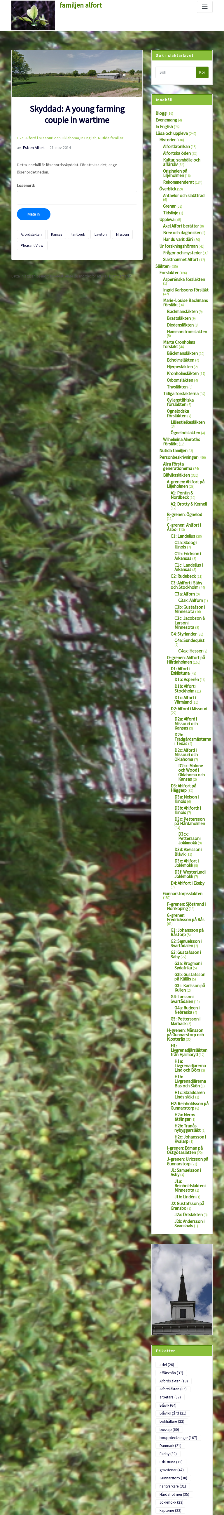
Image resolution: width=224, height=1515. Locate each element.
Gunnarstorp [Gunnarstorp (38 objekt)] (171, 1246)
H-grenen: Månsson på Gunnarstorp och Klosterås (184, 870)
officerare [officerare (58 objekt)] (168, 1337)
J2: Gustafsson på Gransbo (184, 1013)
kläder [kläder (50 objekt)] (194, 1274)
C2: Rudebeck (181, 499)
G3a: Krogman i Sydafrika (186, 809)
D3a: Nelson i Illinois (190, 677)
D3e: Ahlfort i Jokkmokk (184, 728)
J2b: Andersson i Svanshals (187, 1029)
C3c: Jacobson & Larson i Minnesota (189, 539)
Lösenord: (77, 182)
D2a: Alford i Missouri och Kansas (190, 622)
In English (79, 137)
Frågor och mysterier (179, 234)
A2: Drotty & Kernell (186, 442)
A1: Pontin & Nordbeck (188, 432)
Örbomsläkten (178, 339)
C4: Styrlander (181, 551)
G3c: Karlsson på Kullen (187, 828)
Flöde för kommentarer (29, 1491)
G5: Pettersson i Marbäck (183, 858)
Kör (202, 72)
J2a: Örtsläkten (186, 1020)
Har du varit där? (176, 223)
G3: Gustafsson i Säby (187, 797)
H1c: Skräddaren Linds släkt (187, 918)
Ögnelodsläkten (183, 378)
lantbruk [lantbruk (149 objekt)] (169, 1288)
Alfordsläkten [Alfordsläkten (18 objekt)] (171, 1176)
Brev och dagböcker (179, 216)
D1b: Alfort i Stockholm (183, 596)
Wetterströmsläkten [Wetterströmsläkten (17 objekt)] (176, 1407)
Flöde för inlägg (23, 1480)
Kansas (52, 223)
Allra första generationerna (184, 407)
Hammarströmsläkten (184, 298)
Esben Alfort (28, 145)
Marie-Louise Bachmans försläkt (181, 273)
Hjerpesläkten (177, 326)
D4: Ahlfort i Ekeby (185, 746)
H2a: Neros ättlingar (190, 936)
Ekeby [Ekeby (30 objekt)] (193, 1225)
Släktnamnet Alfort (177, 241)
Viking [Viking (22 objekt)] (196, 1393)
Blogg (160, 112)
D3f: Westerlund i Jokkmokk (187, 738)
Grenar (168, 192)
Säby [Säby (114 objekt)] (196, 1365)
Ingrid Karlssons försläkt (181, 265)
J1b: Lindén (183, 1005)
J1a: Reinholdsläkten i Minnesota (190, 997)
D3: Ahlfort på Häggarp (188, 667)
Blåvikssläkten (174, 416)
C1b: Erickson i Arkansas (185, 482)
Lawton (91, 223)
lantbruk (71, 223)
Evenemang (164, 118)
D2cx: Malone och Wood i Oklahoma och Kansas (192, 657)
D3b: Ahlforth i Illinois (191, 686)
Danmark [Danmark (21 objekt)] (168, 1225)
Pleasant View (29, 232)
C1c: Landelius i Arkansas (186, 491)
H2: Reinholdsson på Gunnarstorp (187, 928)
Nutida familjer (99, 137)
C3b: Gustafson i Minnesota (187, 529)
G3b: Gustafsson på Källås (189, 819)
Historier (165, 136)
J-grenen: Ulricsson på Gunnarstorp (184, 977)
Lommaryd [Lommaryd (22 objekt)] (170, 1309)
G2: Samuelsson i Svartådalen (184, 789)
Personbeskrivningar (175, 401)
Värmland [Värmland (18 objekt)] (169, 1400)
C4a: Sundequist (187, 557)
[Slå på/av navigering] (205, 7)
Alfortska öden (174, 148)
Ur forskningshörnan (175, 229)
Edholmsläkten (178, 320)
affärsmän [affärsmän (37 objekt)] (190, 1169)
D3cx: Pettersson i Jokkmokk (192, 708)
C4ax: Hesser (188, 562)
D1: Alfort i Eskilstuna (187, 579)
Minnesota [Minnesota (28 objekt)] (169, 1323)
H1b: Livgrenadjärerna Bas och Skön (190, 907)
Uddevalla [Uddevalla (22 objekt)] (169, 1386)
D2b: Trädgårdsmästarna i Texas (190, 634)
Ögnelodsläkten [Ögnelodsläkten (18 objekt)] (173, 1414)
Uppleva (165, 204)
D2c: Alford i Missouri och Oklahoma (43, 137)
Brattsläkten (176, 286)
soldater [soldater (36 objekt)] (168, 1358)
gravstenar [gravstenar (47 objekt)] (169, 1239)
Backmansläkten (180, 280)
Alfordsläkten (29, 223)
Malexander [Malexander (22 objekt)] (170, 1316)
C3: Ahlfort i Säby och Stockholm (187, 508)
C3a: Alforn (183, 515)
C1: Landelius (181, 464)
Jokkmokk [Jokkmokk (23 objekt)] (169, 1267)
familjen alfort (77, 4)
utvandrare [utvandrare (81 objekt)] (170, 1393)
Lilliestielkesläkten (184, 373)
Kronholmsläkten (180, 333)
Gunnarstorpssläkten (179, 751)
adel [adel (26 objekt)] (165, 1169)
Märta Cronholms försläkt (183, 305)
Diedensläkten (178, 293)
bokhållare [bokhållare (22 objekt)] (170, 1204)
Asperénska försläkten (180, 258)
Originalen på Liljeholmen (183, 164)
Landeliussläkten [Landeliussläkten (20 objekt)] (174, 1281)
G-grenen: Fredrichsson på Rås (187, 770)
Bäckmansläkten (180, 314)
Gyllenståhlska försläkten (186, 357)
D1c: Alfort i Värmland (191, 604)
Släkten (161, 246)
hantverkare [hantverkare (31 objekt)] (170, 1253)
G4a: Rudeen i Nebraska (185, 848)
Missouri (110, 223)
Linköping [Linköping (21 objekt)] (169, 1302)
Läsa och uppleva (169, 131)
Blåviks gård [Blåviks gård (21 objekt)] (170, 1197)
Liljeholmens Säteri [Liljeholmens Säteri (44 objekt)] (175, 1295)
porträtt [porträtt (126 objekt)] (168, 1344)
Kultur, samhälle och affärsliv (179, 156)
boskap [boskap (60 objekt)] (167, 1211)
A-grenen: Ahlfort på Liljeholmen (182, 424)
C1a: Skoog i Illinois (189, 470)
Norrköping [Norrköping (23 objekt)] (170, 1330)
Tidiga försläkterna (177, 351)
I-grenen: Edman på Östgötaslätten (182, 968)
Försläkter (167, 253)
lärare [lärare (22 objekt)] (196, 1309)
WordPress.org (22, 1502)
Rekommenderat (176, 174)
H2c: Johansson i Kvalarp (187, 958)
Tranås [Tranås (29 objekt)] (190, 1379)
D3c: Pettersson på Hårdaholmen (189, 698)
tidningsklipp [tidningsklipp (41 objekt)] (171, 1372)
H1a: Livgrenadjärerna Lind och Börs (191, 893)
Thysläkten (175, 345)
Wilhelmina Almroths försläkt (185, 385)
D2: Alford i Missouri (186, 614)
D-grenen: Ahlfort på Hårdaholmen (182, 571)
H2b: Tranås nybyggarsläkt (185, 948)
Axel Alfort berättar (177, 210)
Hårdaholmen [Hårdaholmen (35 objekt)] (171, 1260)
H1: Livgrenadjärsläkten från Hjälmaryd (189, 881)
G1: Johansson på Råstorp (185, 779)
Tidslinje (169, 198)
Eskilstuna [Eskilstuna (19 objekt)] (169, 1232)
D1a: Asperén (184, 588)
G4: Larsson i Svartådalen (180, 838)
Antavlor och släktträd (180, 186)
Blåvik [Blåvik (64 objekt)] (193, 1190)
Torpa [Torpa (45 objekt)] (166, 1379)
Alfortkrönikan (174, 142)
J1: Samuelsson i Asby (188, 985)
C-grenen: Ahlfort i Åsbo (185, 454)
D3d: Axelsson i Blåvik (191, 716)
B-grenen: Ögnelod (181, 448)
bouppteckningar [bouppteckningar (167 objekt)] (175, 1218)
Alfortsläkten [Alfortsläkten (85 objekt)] (171, 1183)
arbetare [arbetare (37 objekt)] (168, 1190)
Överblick (166, 180)
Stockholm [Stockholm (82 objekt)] (169, 1365)
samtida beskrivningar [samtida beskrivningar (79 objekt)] (178, 1351)
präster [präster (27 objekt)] (195, 1344)
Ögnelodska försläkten (184, 367)
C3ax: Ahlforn (188, 521)
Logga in (18, 1470)
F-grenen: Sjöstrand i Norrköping (183, 760)
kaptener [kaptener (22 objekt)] (168, 1274)
